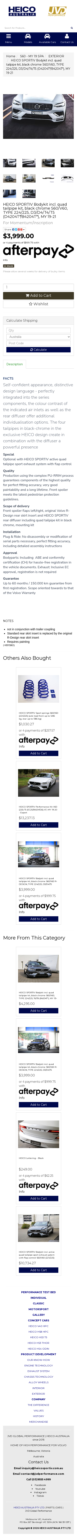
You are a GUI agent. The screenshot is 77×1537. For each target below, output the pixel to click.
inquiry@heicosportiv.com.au (42, 1468)
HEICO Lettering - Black (31, 1158)
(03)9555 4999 (41, 1479)
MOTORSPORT (39, 1309)
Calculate (38, 350)
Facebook (40, 1485)
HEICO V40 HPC (38, 1326)
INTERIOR (38, 1388)
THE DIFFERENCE (38, 1404)
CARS (59, 1507)
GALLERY (38, 1314)
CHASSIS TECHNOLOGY (38, 1376)
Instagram (40, 1492)
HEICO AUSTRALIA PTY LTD (29, 1507)
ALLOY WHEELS (38, 1382)
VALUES (39, 1410)
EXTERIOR (38, 1393)
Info (5, 259)
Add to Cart (38, 295)
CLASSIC (38, 1303)
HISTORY (38, 1416)
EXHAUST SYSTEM (38, 1371)
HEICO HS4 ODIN (38, 1348)
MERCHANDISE (38, 1421)
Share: (14, 229)
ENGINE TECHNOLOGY (38, 1365)
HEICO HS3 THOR (38, 1342)
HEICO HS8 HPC (38, 1331)
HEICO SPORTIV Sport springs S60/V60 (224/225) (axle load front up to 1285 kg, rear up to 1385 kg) (38, 716)
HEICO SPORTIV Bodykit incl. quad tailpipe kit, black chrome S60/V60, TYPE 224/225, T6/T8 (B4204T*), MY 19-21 (38, 997)
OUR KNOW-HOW (38, 1359)
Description (14, 364)
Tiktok (40, 1495)
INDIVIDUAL (39, 1297)
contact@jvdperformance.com (42, 1473)
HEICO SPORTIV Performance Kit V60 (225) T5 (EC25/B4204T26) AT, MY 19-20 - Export (38, 809)
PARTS (50, 1507)
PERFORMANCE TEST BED (38, 1292)
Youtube (40, 1488)
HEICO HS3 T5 (38, 1337)
